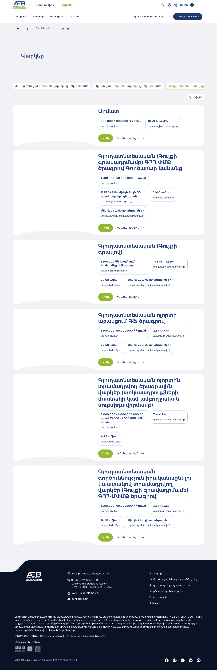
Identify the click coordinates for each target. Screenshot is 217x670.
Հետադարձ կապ (159, 573)
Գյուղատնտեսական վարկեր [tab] (188, 86)
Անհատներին (45, 5)
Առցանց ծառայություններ (149, 16)
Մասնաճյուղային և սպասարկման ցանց (173, 579)
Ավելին (74, 16)
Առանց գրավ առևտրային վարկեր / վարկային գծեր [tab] (51, 86)
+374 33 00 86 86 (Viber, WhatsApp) (92, 587)
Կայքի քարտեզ (158, 597)
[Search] (163, 5)
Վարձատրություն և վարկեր (166, 591)
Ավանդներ (56, 16)
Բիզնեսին (67, 5)
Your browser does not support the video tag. (154, 56)
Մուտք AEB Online (188, 16)
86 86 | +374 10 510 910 (84, 580)
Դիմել (106, 138)
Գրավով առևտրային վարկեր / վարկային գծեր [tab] (128, 86)
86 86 (184, 5)
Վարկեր (21, 16)
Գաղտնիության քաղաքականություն (171, 585)
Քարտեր (38, 16)
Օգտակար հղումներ (27, 642)
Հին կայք (154, 603)
